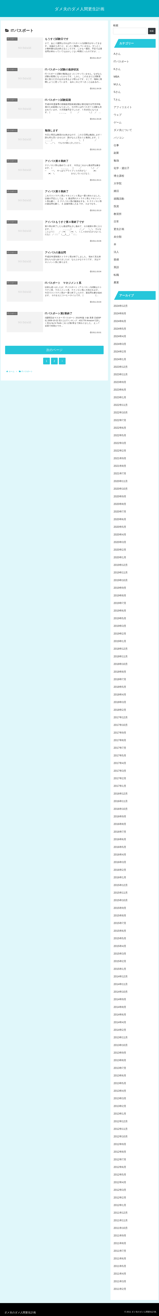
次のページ (54, 350)
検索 (115, 25)
